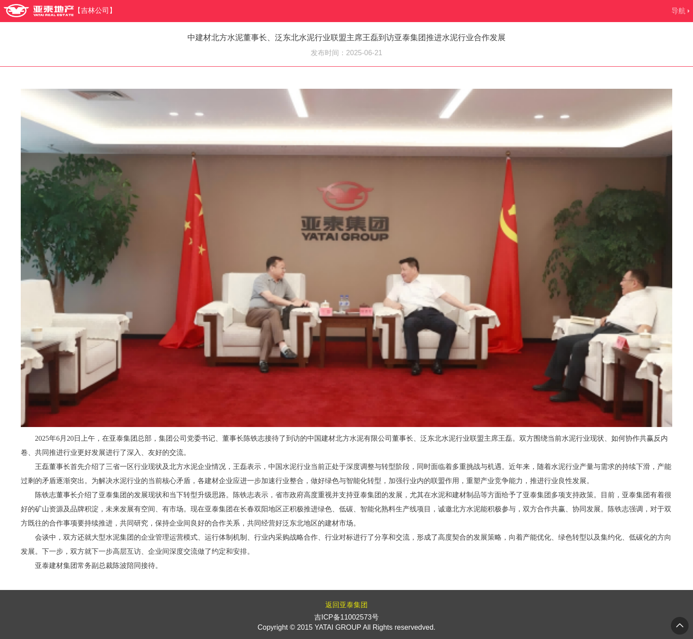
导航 (678, 11)
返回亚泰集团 (346, 605)
